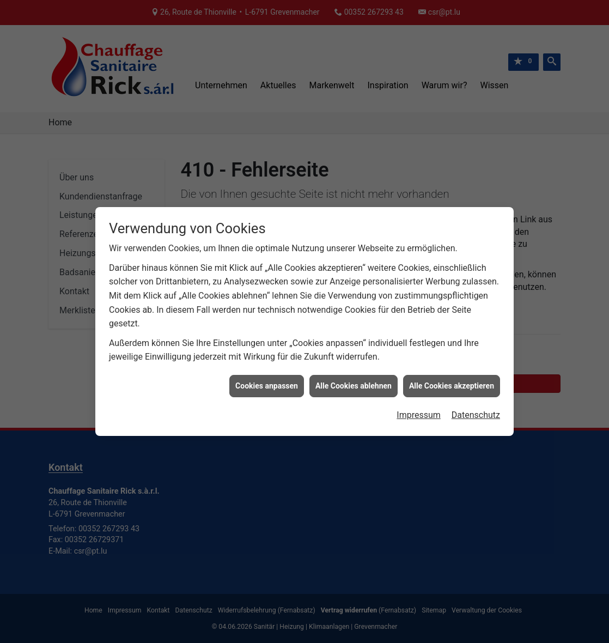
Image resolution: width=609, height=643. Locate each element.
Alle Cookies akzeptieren (451, 381)
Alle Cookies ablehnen (353, 381)
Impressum (419, 410)
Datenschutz (476, 410)
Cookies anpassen (266, 381)
